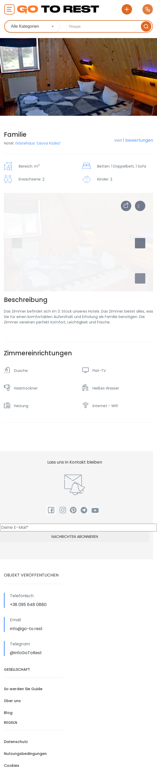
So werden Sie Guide (23, 688)
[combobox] (33, 26)
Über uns (12, 700)
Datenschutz (16, 741)
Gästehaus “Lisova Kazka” (38, 143)
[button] (140, 278)
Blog (8, 712)
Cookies (11, 765)
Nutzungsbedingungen (25, 753)
